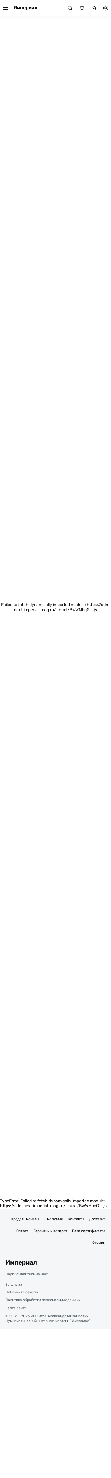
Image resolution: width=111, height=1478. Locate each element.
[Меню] (5, 8)
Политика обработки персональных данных (42, 1300)
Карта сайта (16, 1308)
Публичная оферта (21, 1292)
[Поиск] (70, 8)
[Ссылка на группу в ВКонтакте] (68, 1274)
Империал (25, 7)
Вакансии (13, 1284)
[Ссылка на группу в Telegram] (56, 1274)
